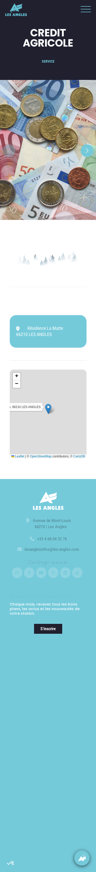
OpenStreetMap (41, 456)
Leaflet (17, 456)
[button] (11, 863)
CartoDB (79, 456)
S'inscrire (48, 628)
